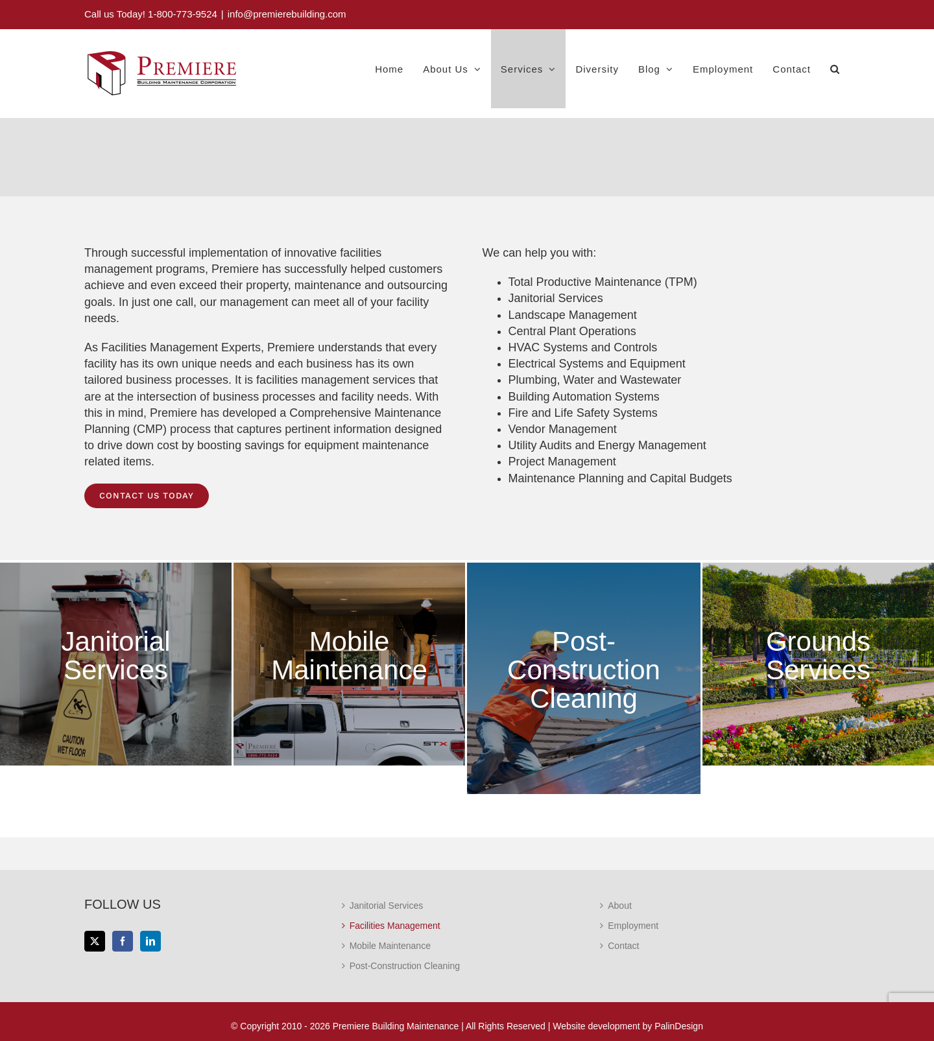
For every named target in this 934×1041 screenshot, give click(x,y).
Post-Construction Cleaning (405, 966)
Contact (623, 946)
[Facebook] (122, 941)
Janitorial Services (556, 298)
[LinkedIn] (150, 941)
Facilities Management (395, 925)
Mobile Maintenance (390, 946)
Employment (633, 925)
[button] (835, 68)
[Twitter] (94, 941)
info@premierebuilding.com (287, 13)
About (620, 905)
